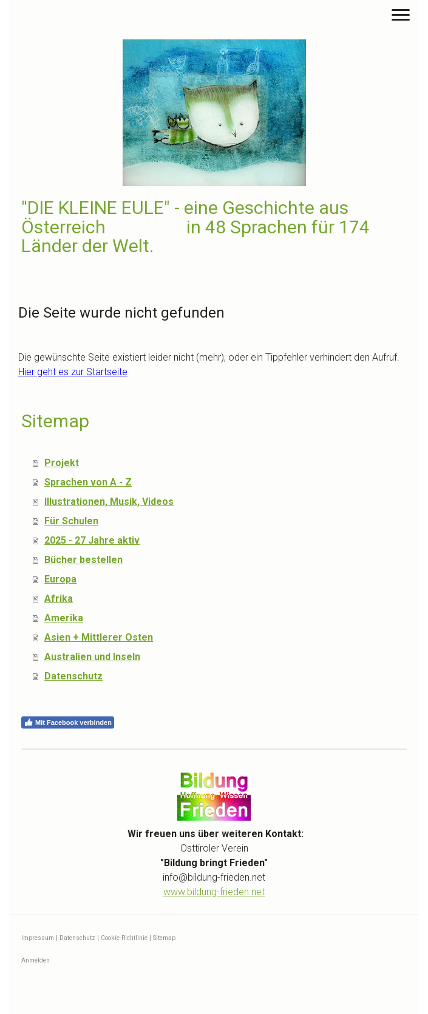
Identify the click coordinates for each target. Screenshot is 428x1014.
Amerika (63, 618)
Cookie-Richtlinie (124, 938)
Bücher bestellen (83, 559)
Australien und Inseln (92, 656)
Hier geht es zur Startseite (72, 372)
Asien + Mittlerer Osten (98, 637)
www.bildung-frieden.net (214, 892)
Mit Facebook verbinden (68, 722)
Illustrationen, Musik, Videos (109, 501)
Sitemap (164, 938)
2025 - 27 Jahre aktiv (92, 540)
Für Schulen (71, 521)
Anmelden (35, 960)
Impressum (37, 938)
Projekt (61, 463)
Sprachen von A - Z (88, 482)
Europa (60, 579)
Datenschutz (73, 676)
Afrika (58, 598)
